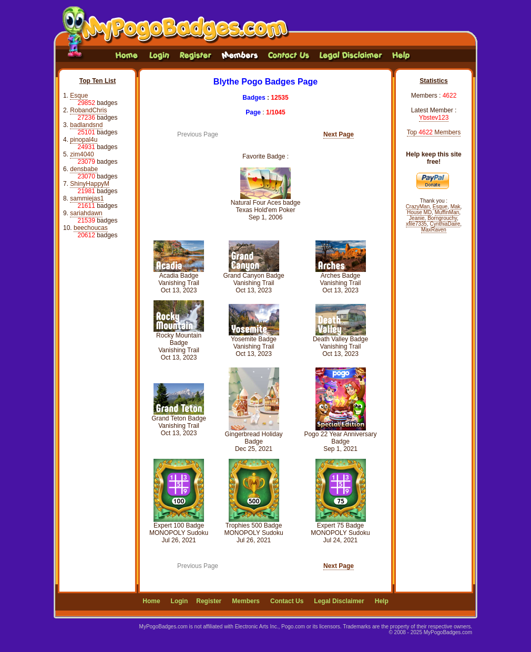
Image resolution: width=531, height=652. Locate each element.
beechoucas (91, 228)
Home (151, 601)
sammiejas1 (87, 198)
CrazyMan (418, 206)
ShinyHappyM (89, 183)
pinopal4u (83, 139)
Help (382, 601)
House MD (419, 212)
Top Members (434, 132)
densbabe (84, 169)
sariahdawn (86, 213)
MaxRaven (433, 230)
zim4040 (82, 154)
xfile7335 (416, 224)
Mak (456, 206)
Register (208, 601)
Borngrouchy (442, 218)
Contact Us (286, 601)
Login (179, 601)
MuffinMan (447, 212)
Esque (79, 95)
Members (246, 601)
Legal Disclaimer (339, 601)
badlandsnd (86, 125)
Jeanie (416, 218)
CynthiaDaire (445, 224)
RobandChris (88, 110)
